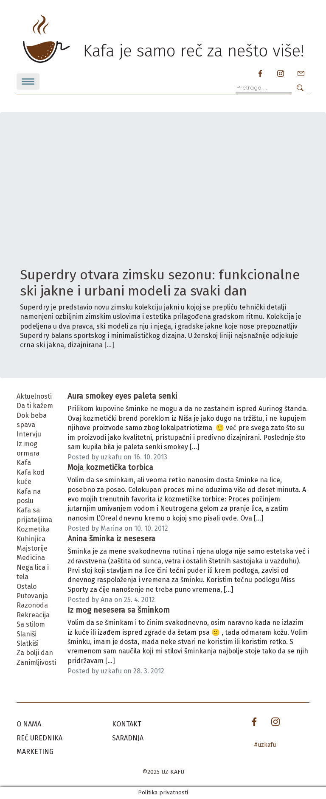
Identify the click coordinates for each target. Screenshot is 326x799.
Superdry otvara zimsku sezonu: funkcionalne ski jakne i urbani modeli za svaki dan (160, 283)
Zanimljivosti (36, 662)
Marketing (35, 752)
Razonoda (32, 605)
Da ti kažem (35, 406)
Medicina (31, 558)
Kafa (24, 463)
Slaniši (27, 634)
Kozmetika (33, 529)
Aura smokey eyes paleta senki (122, 396)
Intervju (29, 434)
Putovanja (32, 596)
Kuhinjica (31, 539)
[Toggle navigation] (28, 81)
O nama (29, 724)
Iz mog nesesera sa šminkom (118, 610)
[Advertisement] (163, 202)
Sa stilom (31, 624)
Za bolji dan (35, 653)
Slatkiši (28, 643)
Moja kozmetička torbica (110, 467)
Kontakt (126, 724)
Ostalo (27, 586)
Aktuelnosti (34, 396)
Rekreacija (33, 615)
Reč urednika (39, 738)
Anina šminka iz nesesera (111, 538)
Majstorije (32, 548)
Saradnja (127, 738)
